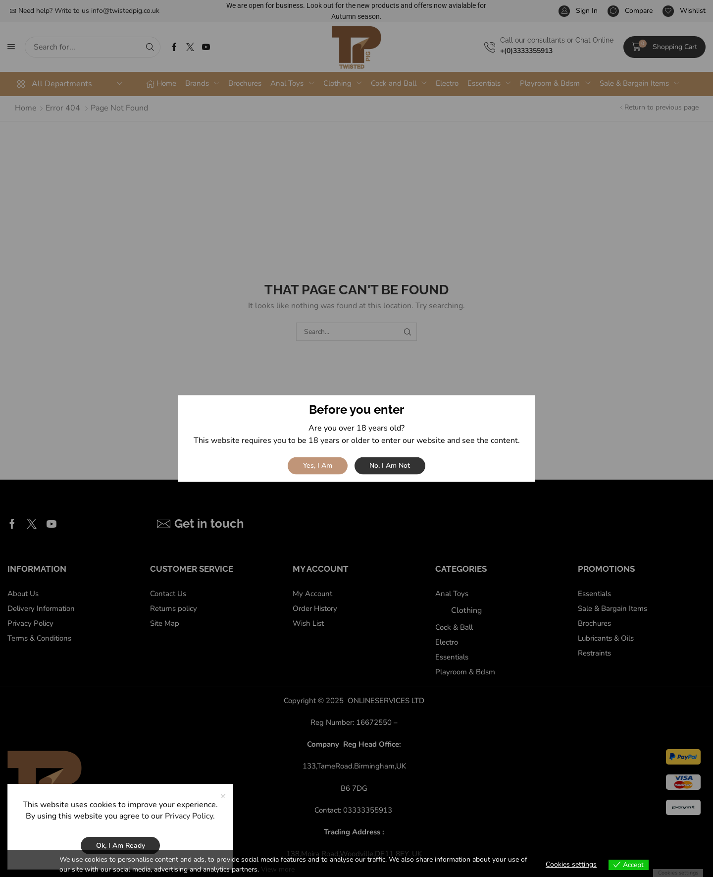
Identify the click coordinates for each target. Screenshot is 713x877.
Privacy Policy (189, 832)
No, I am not (389, 465)
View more (278, 869)
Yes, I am (317, 465)
